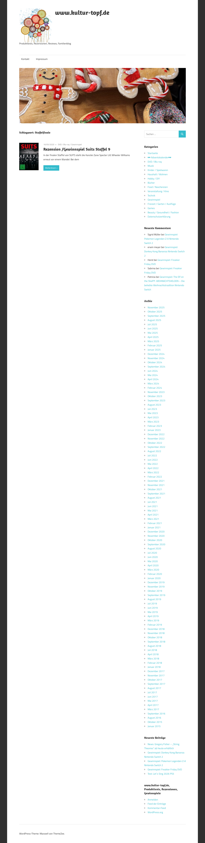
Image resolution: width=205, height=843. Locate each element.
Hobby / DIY (154, 178)
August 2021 (154, 498)
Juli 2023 (152, 409)
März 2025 (153, 341)
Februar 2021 (155, 523)
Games (151, 208)
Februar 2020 (155, 574)
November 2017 (156, 675)
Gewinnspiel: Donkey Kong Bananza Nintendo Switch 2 (164, 251)
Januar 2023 (154, 430)
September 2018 (156, 641)
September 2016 (156, 713)
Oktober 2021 (155, 489)
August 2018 (154, 646)
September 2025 (156, 316)
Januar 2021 (154, 527)
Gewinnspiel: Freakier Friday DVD (165, 769)
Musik (151, 166)
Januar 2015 (154, 726)
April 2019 (153, 616)
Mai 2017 (153, 701)
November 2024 (156, 358)
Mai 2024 (153, 375)
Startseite (153, 153)
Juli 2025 (152, 324)
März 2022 (153, 472)
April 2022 (153, 468)
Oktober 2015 (155, 722)
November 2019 (156, 586)
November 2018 (156, 633)
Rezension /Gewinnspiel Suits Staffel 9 (76, 149)
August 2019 (154, 599)
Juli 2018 (152, 650)
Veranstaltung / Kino (158, 191)
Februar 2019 (155, 625)
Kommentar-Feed (157, 808)
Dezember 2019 (156, 582)
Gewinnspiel (76, 144)
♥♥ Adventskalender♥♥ (159, 157)
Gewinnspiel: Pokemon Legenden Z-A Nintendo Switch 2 (161, 239)
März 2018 (153, 658)
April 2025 (153, 337)
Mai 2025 (153, 333)
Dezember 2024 (156, 354)
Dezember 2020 (156, 531)
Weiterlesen (50, 168)
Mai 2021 (153, 510)
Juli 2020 (152, 553)
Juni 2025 (153, 328)
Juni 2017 (153, 697)
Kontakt (25, 59)
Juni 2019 (153, 608)
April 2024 (153, 379)
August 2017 (154, 688)
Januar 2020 (154, 578)
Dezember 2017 (156, 671)
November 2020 (156, 536)
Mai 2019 (153, 612)
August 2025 (154, 320)
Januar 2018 (154, 667)
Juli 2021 (152, 502)
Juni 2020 (153, 557)
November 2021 (156, 485)
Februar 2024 (155, 388)
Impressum (42, 59)
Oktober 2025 (155, 311)
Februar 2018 (155, 663)
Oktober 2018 (155, 637)
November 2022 (156, 438)
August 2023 (154, 405)
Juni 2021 (153, 506)
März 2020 (153, 570)
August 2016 (154, 718)
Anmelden (153, 799)
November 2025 (156, 307)
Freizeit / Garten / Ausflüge (162, 204)
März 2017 (153, 709)
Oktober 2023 (155, 396)
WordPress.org (155, 812)
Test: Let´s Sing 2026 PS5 (161, 774)
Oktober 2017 (155, 680)
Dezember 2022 (156, 434)
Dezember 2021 (156, 481)
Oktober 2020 (155, 540)
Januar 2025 (154, 350)
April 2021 (153, 514)
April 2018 (153, 654)
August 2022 (154, 451)
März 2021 (153, 519)
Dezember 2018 (156, 629)
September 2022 (156, 447)
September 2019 (156, 595)
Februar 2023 (155, 426)
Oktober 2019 (155, 591)
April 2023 (153, 417)
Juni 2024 (153, 371)
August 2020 (154, 548)
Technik (151, 195)
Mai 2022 (153, 464)
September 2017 (156, 684)
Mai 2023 (153, 413)
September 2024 (156, 366)
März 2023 (153, 421)
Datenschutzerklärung (159, 216)
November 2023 (156, 392)
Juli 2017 (152, 692)
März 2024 (153, 383)
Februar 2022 (155, 477)
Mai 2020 (153, 561)
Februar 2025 (155, 345)
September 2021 (156, 493)
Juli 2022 (152, 455)
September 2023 (156, 400)
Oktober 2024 (155, 362)
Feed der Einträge (157, 804)
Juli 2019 (152, 603)
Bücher (151, 183)
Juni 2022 (153, 460)
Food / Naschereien (158, 187)
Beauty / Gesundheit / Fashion (163, 212)
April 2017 (153, 705)
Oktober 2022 (155, 443)
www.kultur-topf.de (82, 12)
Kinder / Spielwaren (158, 170)
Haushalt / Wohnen (158, 174)
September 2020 (156, 544)
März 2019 (153, 620)
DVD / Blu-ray (64, 144)
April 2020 (153, 565)
